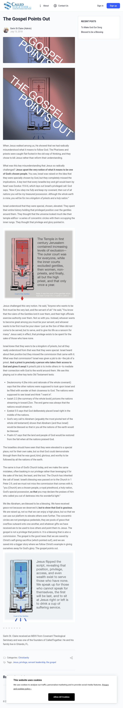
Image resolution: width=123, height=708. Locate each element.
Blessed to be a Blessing (92, 32)
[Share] (71, 658)
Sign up (113, 6)
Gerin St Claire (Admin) (21, 28)
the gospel (51, 662)
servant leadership (36, 662)
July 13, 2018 (16, 31)
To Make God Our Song (91, 27)
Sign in (100, 6)
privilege (23, 662)
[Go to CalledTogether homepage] (17, 5)
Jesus (15, 662)
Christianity (23, 657)
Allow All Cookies (61, 697)
